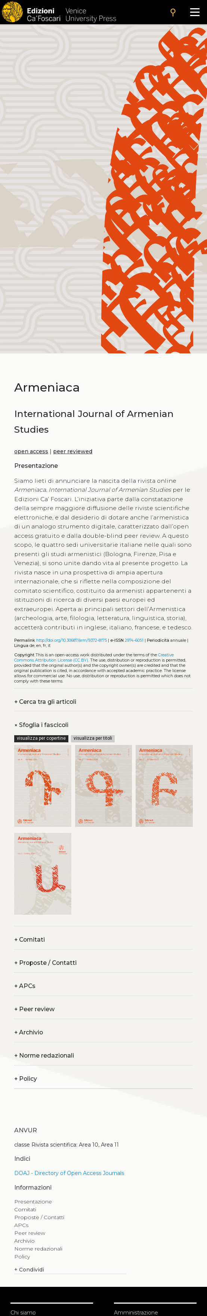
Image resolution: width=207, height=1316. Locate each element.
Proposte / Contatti (45, 963)
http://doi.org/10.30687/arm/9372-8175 (71, 640)
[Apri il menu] (195, 12)
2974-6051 (134, 640)
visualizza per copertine (41, 738)
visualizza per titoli (93, 738)
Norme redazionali (44, 1055)
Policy (25, 1079)
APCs (24, 986)
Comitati (29, 939)
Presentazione (33, 1201)
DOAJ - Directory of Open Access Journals (69, 1173)
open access (31, 451)
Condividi (29, 1270)
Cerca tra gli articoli (45, 702)
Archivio (28, 1032)
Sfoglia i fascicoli (41, 725)
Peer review (34, 1009)
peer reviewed (72, 451)
